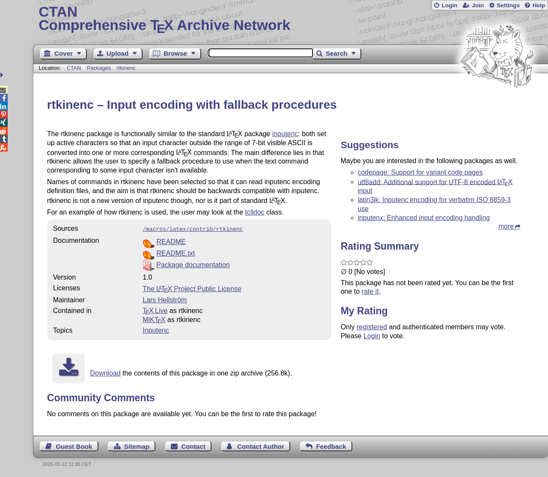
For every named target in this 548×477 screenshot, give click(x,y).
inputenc (285, 133)
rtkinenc (126, 68)
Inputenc (156, 329)
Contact (193, 445)
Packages (100, 68)
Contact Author (260, 445)
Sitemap (136, 445)
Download (105, 372)
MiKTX (154, 318)
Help (539, 5)
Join (478, 5)
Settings (508, 5)
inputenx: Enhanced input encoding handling (424, 217)
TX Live (155, 309)
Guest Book (74, 445)
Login (449, 5)
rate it (370, 291)
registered (372, 327)
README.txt (175, 252)
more (506, 226)
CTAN (74, 68)
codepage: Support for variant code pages (420, 172)
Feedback (331, 445)
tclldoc (254, 212)
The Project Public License (192, 288)
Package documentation (193, 264)
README (170, 240)
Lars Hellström (165, 299)
